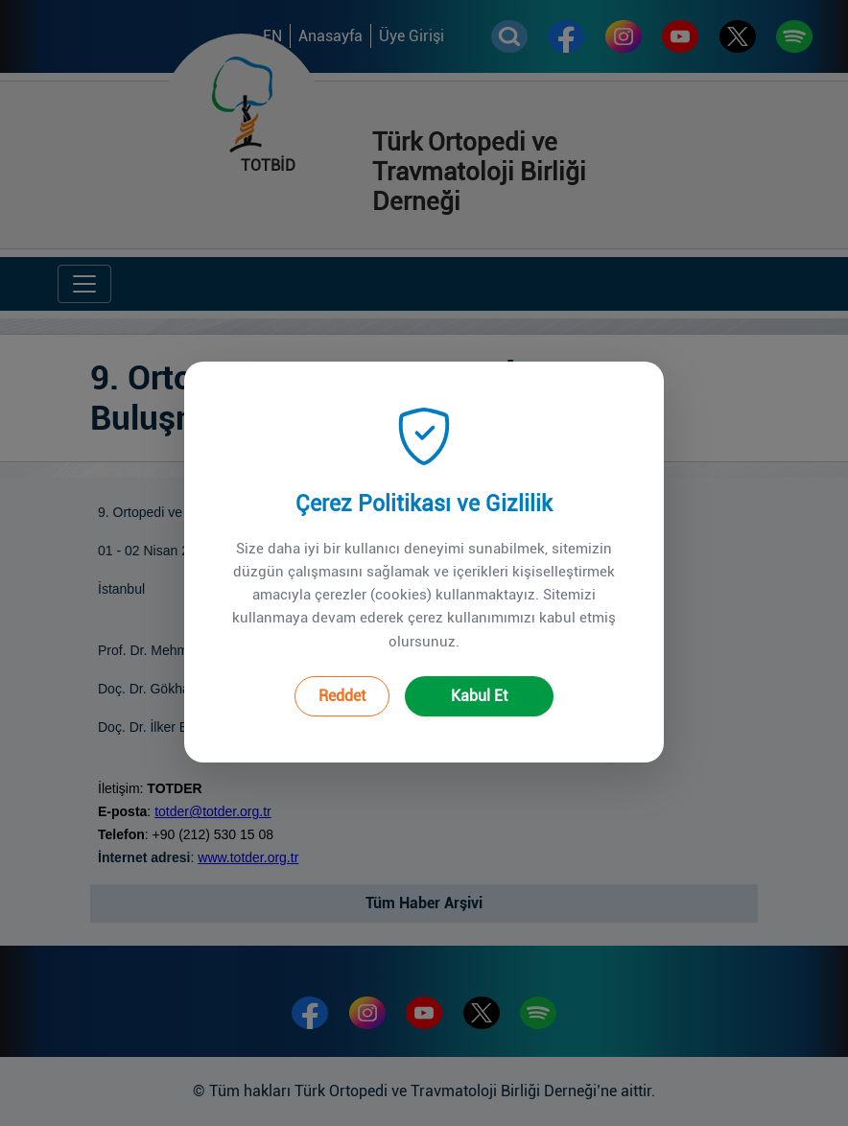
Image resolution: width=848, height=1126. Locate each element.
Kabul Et (479, 676)
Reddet (341, 676)
